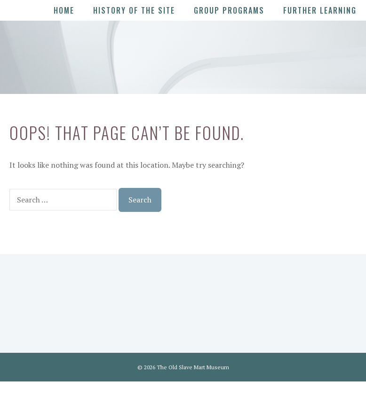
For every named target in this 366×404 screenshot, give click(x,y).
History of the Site (134, 10)
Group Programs (229, 10)
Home (64, 10)
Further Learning (320, 10)
